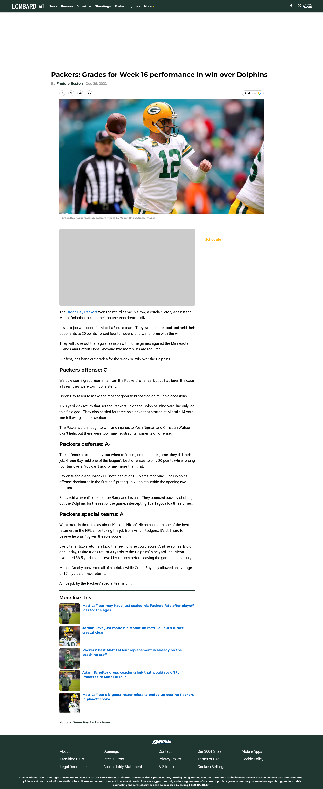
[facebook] (291, 5)
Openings (111, 751)
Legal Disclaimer (73, 766)
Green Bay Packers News (91, 722)
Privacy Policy (170, 759)
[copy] (89, 93)
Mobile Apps (252, 751)
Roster (119, 6)
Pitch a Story (113, 759)
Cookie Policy (252, 759)
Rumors (67, 6)
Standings (103, 6)
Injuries (134, 6)
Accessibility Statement (122, 766)
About (65, 751)
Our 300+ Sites (209, 751)
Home (63, 722)
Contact (165, 751)
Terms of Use (208, 759)
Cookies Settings (211, 766)
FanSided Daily (72, 759)
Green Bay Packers (82, 312)
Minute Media (37, 777)
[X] (299, 5)
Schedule (84, 6)
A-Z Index (166, 766)
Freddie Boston (69, 84)
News (53, 6)
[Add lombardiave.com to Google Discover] (253, 93)
